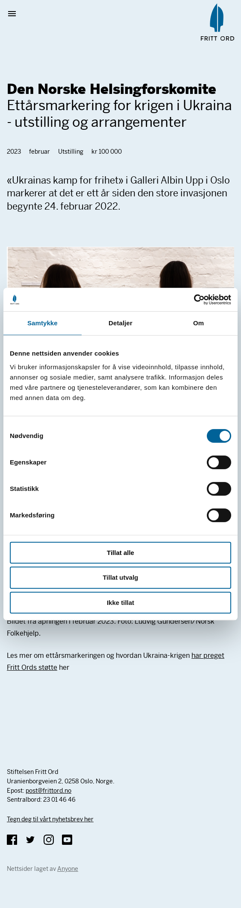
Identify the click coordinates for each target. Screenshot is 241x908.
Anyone (67, 869)
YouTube (67, 840)
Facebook (12, 840)
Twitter (30, 840)
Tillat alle (120, 552)
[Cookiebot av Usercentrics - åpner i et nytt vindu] (193, 299)
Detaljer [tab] (120, 323)
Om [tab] (198, 323)
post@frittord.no (48, 790)
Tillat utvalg (120, 577)
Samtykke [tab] (42, 323)
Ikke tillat (120, 602)
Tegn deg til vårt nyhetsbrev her (50, 819)
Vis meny (15, 13)
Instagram (49, 840)
